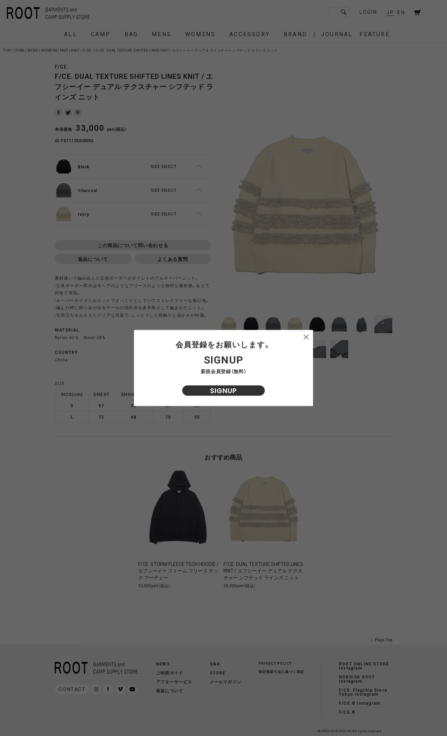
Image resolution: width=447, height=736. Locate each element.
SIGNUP (223, 391)
